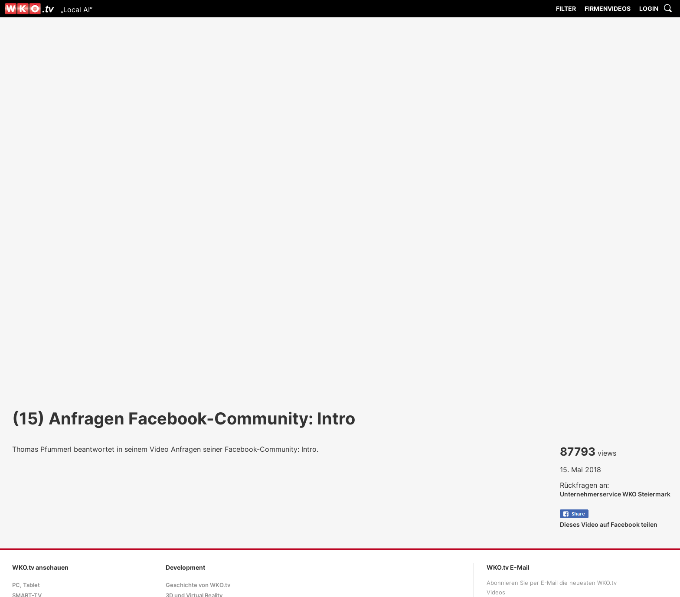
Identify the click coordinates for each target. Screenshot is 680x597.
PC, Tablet (26, 585)
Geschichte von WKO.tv (198, 585)
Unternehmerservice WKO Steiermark (615, 494)
